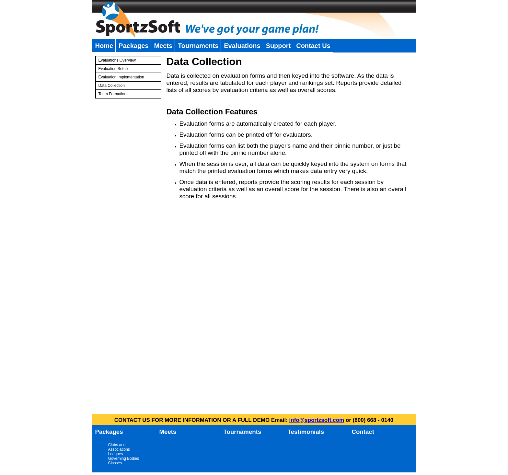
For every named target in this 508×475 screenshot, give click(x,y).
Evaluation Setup (113, 68)
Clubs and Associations (119, 447)
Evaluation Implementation (121, 77)
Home (104, 45)
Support (278, 45)
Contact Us (313, 45)
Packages (133, 45)
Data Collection (111, 85)
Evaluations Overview (117, 60)
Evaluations (242, 45)
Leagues (115, 454)
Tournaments (198, 45)
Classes (115, 463)
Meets (163, 45)
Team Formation (112, 94)
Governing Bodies (123, 458)
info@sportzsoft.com (316, 420)
